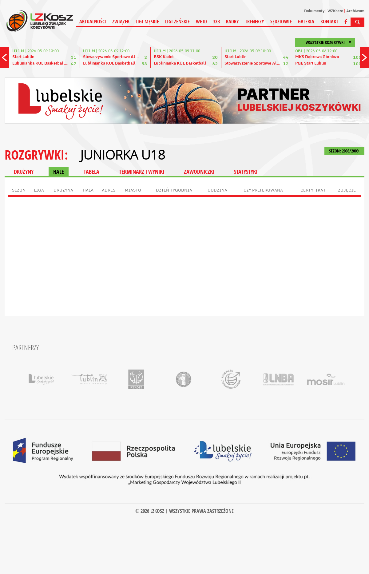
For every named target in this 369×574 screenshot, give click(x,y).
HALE (58, 171)
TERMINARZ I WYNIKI (141, 171)
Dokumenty (314, 11)
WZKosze (335, 11)
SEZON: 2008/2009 (344, 151)
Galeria (306, 21)
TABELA (91, 171)
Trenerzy (254, 21)
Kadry (232, 21)
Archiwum (355, 11)
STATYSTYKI (245, 171)
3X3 (216, 21)
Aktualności (92, 21)
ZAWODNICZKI (199, 171)
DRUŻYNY (24, 171)
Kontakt (329, 21)
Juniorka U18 (122, 155)
